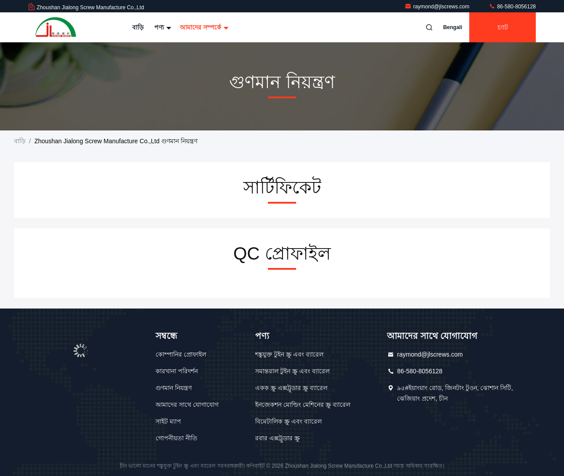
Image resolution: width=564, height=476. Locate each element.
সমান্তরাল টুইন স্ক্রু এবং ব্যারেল (292, 371)
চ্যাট (502, 27)
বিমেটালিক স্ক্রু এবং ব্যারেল (288, 421)
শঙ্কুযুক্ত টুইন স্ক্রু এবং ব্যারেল (289, 354)
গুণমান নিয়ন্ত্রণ (174, 387)
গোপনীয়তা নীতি (176, 438)
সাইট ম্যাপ (168, 421)
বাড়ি (138, 27)
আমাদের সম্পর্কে (203, 27)
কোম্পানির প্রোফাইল (181, 354)
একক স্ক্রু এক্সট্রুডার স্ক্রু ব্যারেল (291, 387)
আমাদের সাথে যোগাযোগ (187, 404)
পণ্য (161, 27)
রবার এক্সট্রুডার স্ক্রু (277, 438)
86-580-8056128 (512, 7)
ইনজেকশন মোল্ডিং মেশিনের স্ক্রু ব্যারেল (302, 404)
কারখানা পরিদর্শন (177, 371)
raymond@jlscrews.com (437, 7)
